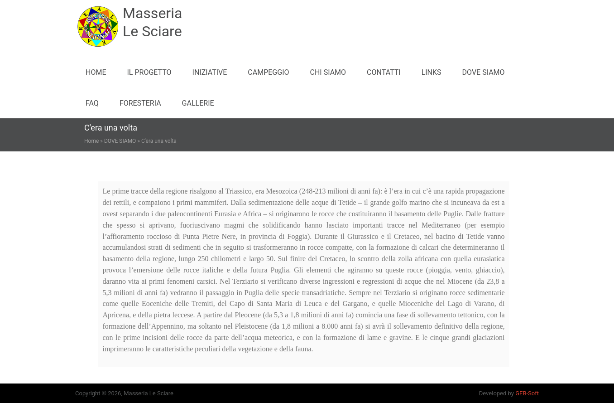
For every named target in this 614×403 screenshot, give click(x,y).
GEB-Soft (527, 393)
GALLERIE (198, 103)
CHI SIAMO (328, 72)
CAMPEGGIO (268, 72)
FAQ (92, 103)
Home (96, 72)
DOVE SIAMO (483, 72)
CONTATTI (384, 72)
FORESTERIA (140, 103)
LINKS (431, 72)
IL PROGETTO (149, 72)
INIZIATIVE (209, 72)
